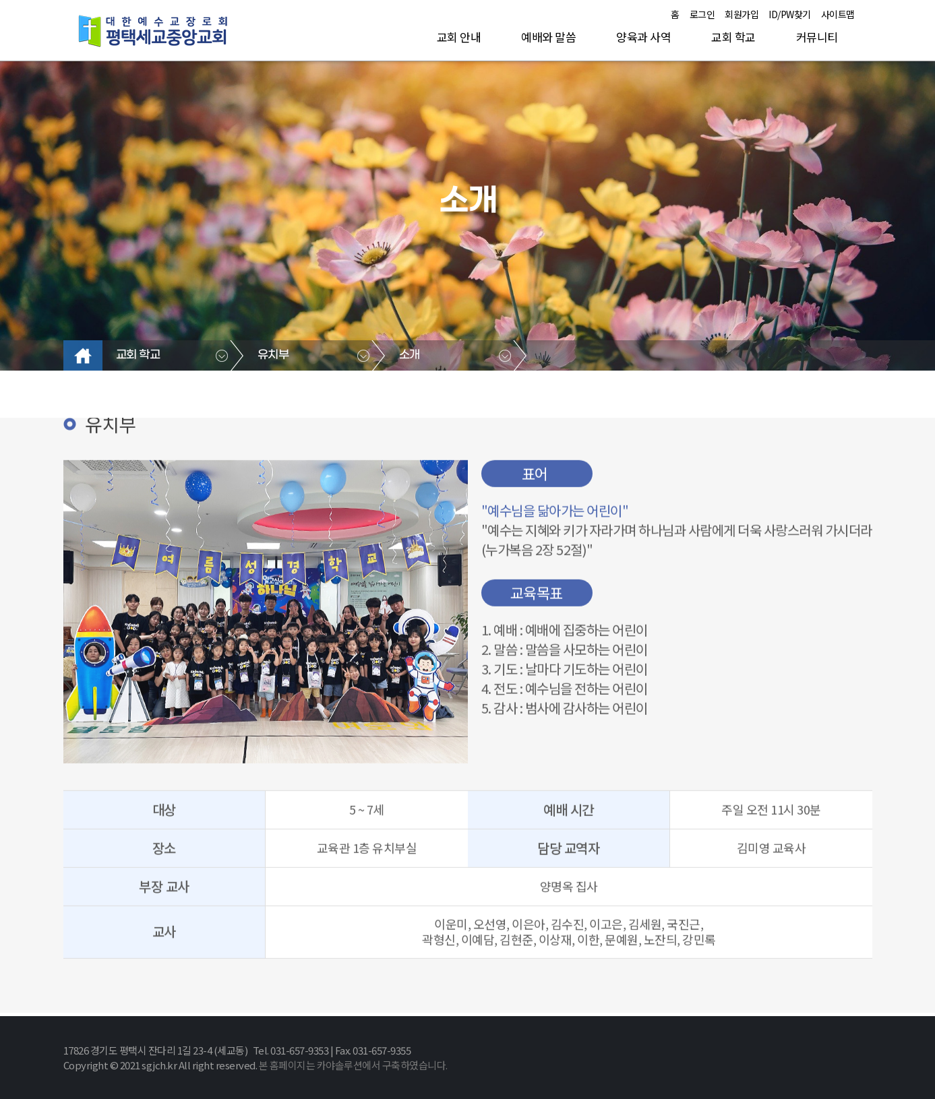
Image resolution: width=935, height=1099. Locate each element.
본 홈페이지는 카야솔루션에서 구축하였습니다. (353, 1065)
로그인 (702, 14)
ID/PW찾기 (789, 14)
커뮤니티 (817, 36)
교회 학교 (733, 36)
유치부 (273, 355)
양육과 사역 (643, 36)
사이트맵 (838, 14)
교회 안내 (459, 36)
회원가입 (741, 14)
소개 (409, 355)
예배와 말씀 (548, 36)
